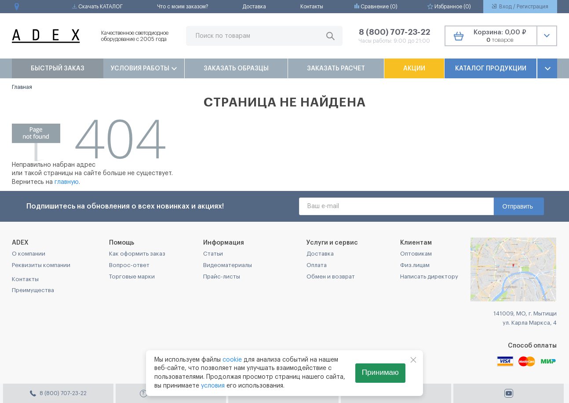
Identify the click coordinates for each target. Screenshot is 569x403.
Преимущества (33, 290)
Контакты (311, 6)
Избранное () (449, 6)
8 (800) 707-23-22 (394, 32)
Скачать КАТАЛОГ (97, 6)
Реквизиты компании (41, 265)
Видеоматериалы (227, 265)
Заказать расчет (336, 69)
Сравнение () (376, 6)
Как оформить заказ (137, 253)
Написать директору (429, 276)
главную (67, 182)
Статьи (213, 253)
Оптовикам (416, 253)
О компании (28, 253)
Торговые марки (132, 276)
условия (213, 386)
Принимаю (380, 372)
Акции (414, 69)
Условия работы (144, 69)
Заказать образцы (236, 69)
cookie (232, 360)
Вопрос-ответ (129, 265)
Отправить (518, 206)
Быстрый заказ (57, 69)
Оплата (316, 265)
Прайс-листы (221, 276)
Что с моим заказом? (182, 6)
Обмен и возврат (330, 276)
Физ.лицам (415, 265)
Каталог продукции (490, 69)
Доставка (254, 6)
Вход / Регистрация (520, 6)
